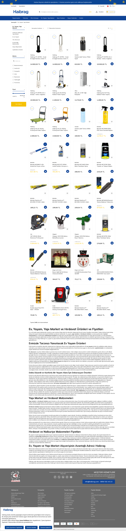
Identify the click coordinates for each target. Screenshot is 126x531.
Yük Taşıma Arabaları (69, 493)
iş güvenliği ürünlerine (41, 436)
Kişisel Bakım (67, 510)
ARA (87, 12)
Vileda (92, 497)
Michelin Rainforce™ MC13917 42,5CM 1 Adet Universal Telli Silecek (59, 201)
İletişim (13, 497)
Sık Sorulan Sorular (16, 499)
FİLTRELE (18, 104)
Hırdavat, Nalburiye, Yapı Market (18, 33)
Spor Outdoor (61, 18)
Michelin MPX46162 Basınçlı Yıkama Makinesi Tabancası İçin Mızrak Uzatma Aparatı (38, 273)
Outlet (81, 18)
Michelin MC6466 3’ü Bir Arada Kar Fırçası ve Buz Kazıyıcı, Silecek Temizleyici (38, 165)
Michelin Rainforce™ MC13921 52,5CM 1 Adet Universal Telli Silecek (82, 201)
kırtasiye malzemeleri (60, 383)
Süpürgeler (67, 512)
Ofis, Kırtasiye (34, 18)
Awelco (16, 68)
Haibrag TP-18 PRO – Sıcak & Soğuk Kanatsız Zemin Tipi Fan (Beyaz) (60, 58)
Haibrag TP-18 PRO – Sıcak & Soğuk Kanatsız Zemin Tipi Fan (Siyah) (38, 58)
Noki (92, 514)
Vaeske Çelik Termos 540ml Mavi (82, 129)
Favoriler (101, 6)
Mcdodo (93, 504)
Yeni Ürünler (41, 493)
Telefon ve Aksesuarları (44, 504)
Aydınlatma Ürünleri (18, 49)
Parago (16, 71)
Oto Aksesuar (16, 39)
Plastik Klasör (67, 499)
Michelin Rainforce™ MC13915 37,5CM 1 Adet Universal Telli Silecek (37, 201)
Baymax (16, 77)
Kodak (32, 306)
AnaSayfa (13, 6)
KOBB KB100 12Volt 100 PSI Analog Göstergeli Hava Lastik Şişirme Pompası (60, 308)
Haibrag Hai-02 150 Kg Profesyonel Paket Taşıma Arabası (37, 129)
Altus (76, 90)
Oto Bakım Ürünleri (69, 500)
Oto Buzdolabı (68, 504)
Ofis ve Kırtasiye (42, 500)
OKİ (98, 270)
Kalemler (66, 506)
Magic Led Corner (56, 270)
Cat (31, 234)
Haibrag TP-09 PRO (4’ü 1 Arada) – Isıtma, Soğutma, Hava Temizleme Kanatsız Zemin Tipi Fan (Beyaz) (37, 93)
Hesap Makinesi (68, 502)
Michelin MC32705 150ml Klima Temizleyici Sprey (104, 237)
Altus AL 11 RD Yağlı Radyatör (80, 93)
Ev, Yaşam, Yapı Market (47, 18)
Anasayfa (13, 22)
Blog (12, 500)
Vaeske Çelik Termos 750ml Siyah (82, 57)
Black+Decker (18, 65)
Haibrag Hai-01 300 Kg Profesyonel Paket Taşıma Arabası (60, 129)
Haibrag (16, 79)
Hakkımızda (14, 495)
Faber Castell (94, 500)
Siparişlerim (22, 6)
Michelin (99, 126)
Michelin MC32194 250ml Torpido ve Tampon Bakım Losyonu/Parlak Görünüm (104, 165)
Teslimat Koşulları (15, 504)
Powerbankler (68, 497)
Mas (92, 506)
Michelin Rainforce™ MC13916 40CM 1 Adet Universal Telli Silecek (81, 308)
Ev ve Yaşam (16, 37)
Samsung (93, 510)
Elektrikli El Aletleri (69, 508)
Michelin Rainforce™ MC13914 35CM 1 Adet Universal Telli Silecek (103, 308)
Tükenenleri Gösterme (54, 28)
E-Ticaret (57, 529)
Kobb (53, 306)
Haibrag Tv (14, 502)
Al (15, 74)
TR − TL (111, 6)
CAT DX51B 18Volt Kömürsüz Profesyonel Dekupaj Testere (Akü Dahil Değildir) (38, 237)
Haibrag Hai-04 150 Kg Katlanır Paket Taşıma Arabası (59, 93)
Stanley (93, 502)
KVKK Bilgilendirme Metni (17, 506)
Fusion (16, 82)
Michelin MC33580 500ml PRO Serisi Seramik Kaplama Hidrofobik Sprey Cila (105, 129)
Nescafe (93, 499)
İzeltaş (92, 512)
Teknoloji (25, 18)
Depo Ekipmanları (17, 46)
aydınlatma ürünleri (51, 335)
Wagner (54, 234)
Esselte (93, 516)
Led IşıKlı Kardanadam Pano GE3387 (83, 273)
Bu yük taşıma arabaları (35, 459)
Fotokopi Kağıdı (68, 495)
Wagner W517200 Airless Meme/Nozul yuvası (59, 237)
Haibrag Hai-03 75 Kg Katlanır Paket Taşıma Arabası (103, 93)
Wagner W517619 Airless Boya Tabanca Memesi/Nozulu (82, 237)
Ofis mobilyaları (80, 390)
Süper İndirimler (72, 18)
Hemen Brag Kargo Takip (17, 493)
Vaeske (76, 55)
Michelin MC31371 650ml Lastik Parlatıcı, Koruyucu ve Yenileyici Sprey (60, 165)
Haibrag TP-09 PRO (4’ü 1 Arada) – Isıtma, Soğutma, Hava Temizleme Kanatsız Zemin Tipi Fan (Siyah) (104, 58)
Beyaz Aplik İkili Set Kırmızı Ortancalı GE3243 (60, 273)
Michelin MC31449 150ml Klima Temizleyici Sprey (82, 165)
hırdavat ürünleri (86, 334)
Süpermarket (16, 18)
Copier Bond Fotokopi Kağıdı (98, 495)
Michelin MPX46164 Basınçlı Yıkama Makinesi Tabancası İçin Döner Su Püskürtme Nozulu (105, 201)
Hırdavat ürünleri (34, 406)
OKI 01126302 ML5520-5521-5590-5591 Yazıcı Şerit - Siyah (105, 273)
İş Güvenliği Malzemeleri (16, 43)
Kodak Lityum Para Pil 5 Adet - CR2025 (37, 308)
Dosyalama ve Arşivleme (44, 506)
